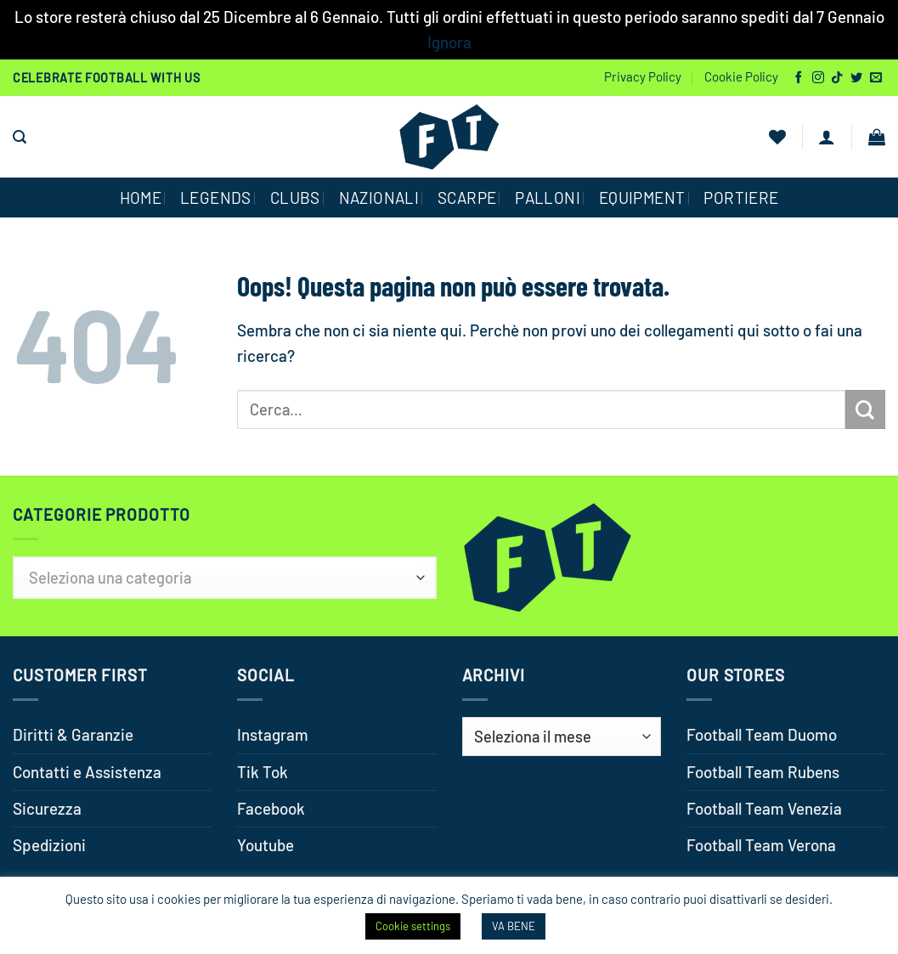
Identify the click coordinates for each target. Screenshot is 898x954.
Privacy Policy (642, 76)
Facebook (271, 808)
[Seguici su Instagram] (818, 78)
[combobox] (225, 577)
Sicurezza (47, 808)
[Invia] (865, 409)
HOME (141, 197)
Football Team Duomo (761, 734)
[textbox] (224, 578)
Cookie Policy (741, 76)
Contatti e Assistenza (87, 772)
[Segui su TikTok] (837, 78)
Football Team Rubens (762, 772)
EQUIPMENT (642, 197)
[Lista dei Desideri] (777, 136)
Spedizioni (49, 845)
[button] (19, 137)
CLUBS (295, 197)
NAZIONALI (379, 197)
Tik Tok (262, 772)
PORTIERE (740, 197)
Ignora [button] (449, 42)
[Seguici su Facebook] (799, 78)
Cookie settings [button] (413, 926)
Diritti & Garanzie (73, 734)
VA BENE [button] (513, 926)
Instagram (272, 734)
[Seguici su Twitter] (856, 78)
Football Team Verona (761, 845)
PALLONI (547, 197)
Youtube (265, 845)
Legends (215, 197)
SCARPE (467, 197)
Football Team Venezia (764, 808)
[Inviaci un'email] (876, 78)
